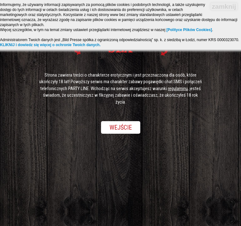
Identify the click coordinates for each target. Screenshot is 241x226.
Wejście (121, 127)
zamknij (224, 6)
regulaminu (178, 88)
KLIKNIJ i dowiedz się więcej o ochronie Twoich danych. (50, 45)
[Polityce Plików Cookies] (189, 30)
